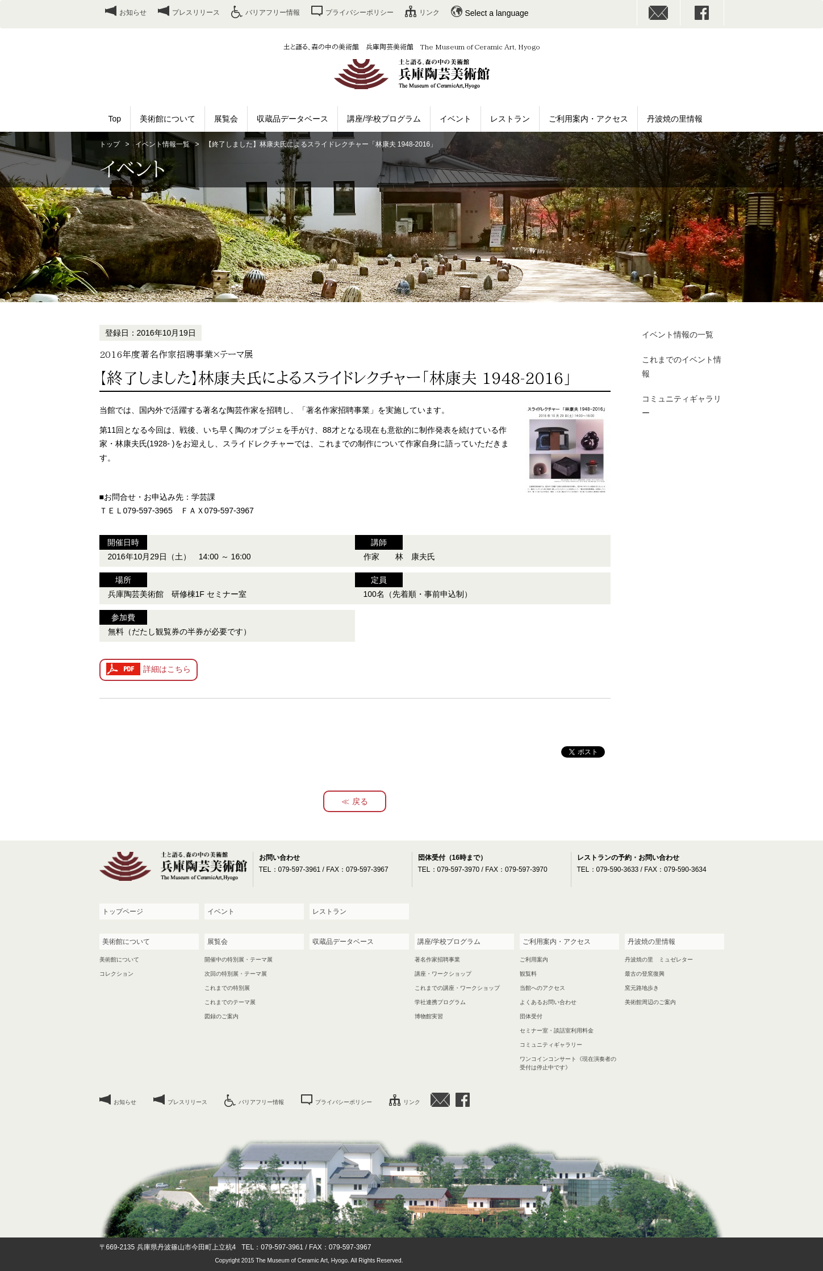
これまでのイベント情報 (681, 366)
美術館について (167, 118)
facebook (702, 13)
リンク (429, 12)
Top (115, 118)
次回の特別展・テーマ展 (235, 974)
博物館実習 (429, 1016)
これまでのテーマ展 (230, 1002)
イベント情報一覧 (162, 144)
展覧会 (226, 118)
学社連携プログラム (440, 1002)
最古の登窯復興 (645, 974)
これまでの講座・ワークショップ (457, 988)
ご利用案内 (534, 959)
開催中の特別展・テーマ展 (238, 959)
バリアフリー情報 (272, 12)
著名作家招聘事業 (437, 959)
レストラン (510, 118)
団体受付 (531, 1016)
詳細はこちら (167, 669)
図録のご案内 (221, 1016)
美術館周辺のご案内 (650, 1002)
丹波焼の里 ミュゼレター (659, 959)
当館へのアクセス (542, 988)
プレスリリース (196, 12)
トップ (109, 144)
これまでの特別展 (227, 988)
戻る (360, 801)
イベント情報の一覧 (677, 334)
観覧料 (528, 974)
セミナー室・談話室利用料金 (557, 1030)
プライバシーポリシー (359, 12)
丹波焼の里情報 (675, 118)
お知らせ (133, 12)
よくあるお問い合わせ (548, 1002)
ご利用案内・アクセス (588, 118)
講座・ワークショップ (443, 974)
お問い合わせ (658, 13)
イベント (455, 118)
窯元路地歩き (642, 988)
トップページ (122, 911)
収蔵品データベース (292, 118)
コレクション (116, 974)
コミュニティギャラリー (681, 405)
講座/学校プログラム (384, 118)
